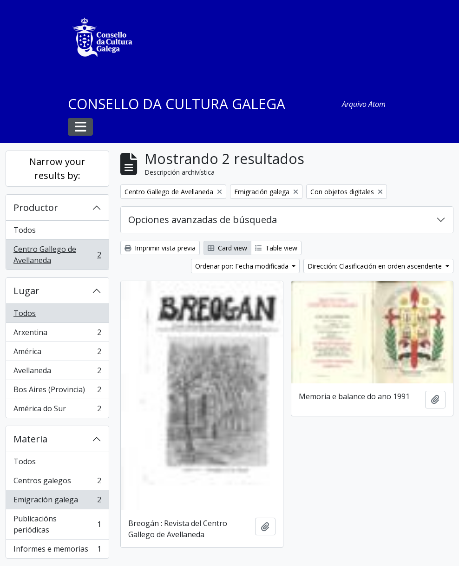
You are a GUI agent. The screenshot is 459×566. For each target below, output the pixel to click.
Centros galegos (57, 482)
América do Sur (57, 410)
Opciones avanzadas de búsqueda (202, 219)
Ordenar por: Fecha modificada (242, 266)
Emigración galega (57, 501)
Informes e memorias (57, 550)
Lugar (26, 290)
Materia (30, 439)
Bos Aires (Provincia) (57, 391)
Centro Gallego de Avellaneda (57, 254)
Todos (24, 230)
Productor (35, 207)
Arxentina (57, 334)
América (57, 353)
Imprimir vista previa (160, 248)
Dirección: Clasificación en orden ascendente (376, 266)
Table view (276, 248)
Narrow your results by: (57, 168)
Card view (227, 248)
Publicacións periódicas (57, 524)
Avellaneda (57, 372)
